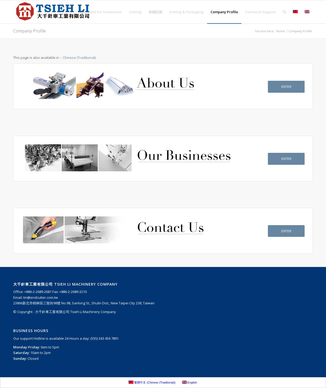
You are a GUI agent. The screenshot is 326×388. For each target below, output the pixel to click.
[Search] (284, 11)
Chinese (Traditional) (79, 57)
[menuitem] (100, 11)
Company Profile (29, 31)
